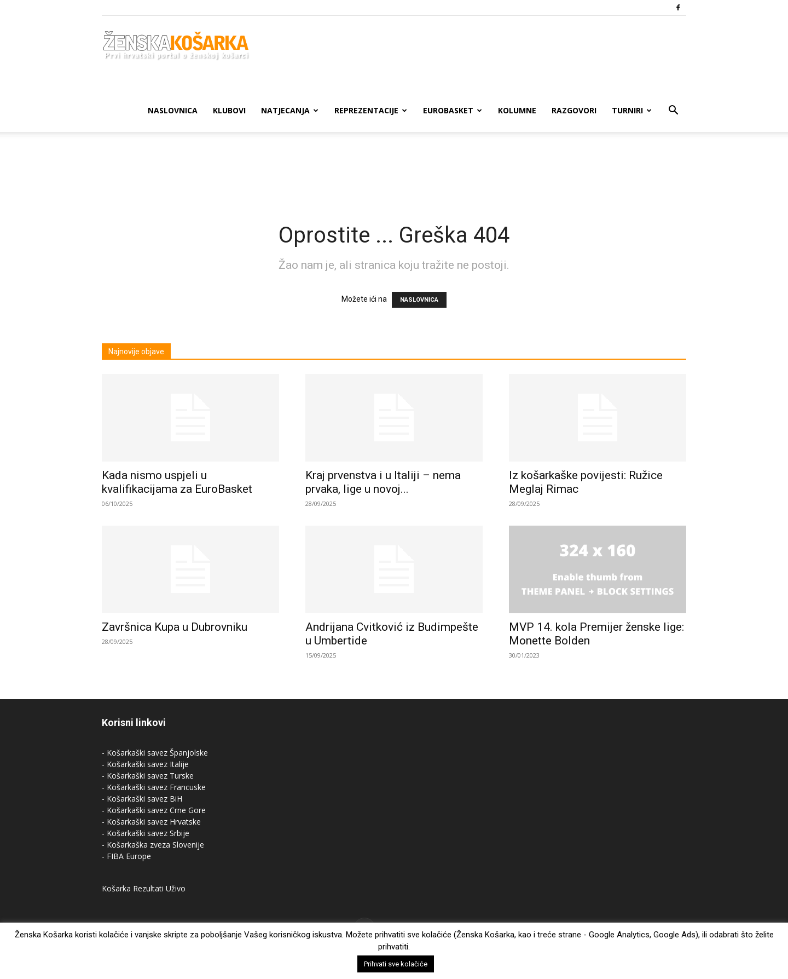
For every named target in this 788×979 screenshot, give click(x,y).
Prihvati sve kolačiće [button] (395, 964)
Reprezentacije (370, 110)
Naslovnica (173, 110)
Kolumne (517, 110)
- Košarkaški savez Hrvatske (151, 821)
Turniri (632, 110)
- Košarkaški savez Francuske (154, 787)
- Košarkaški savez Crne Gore (154, 810)
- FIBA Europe (126, 856)
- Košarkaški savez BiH (142, 798)
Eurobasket (452, 110)
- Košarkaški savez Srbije (145, 833)
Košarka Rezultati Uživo (144, 888)
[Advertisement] (394, 169)
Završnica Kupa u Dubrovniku (174, 627)
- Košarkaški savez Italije (145, 764)
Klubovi (229, 110)
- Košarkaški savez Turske (148, 775)
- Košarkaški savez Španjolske (155, 752)
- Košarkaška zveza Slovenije (153, 844)
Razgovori (574, 110)
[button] (673, 111)
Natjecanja (289, 110)
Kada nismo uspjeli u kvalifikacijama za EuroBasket (177, 482)
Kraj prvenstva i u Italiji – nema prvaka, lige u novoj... (383, 482)
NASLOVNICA (419, 299)
